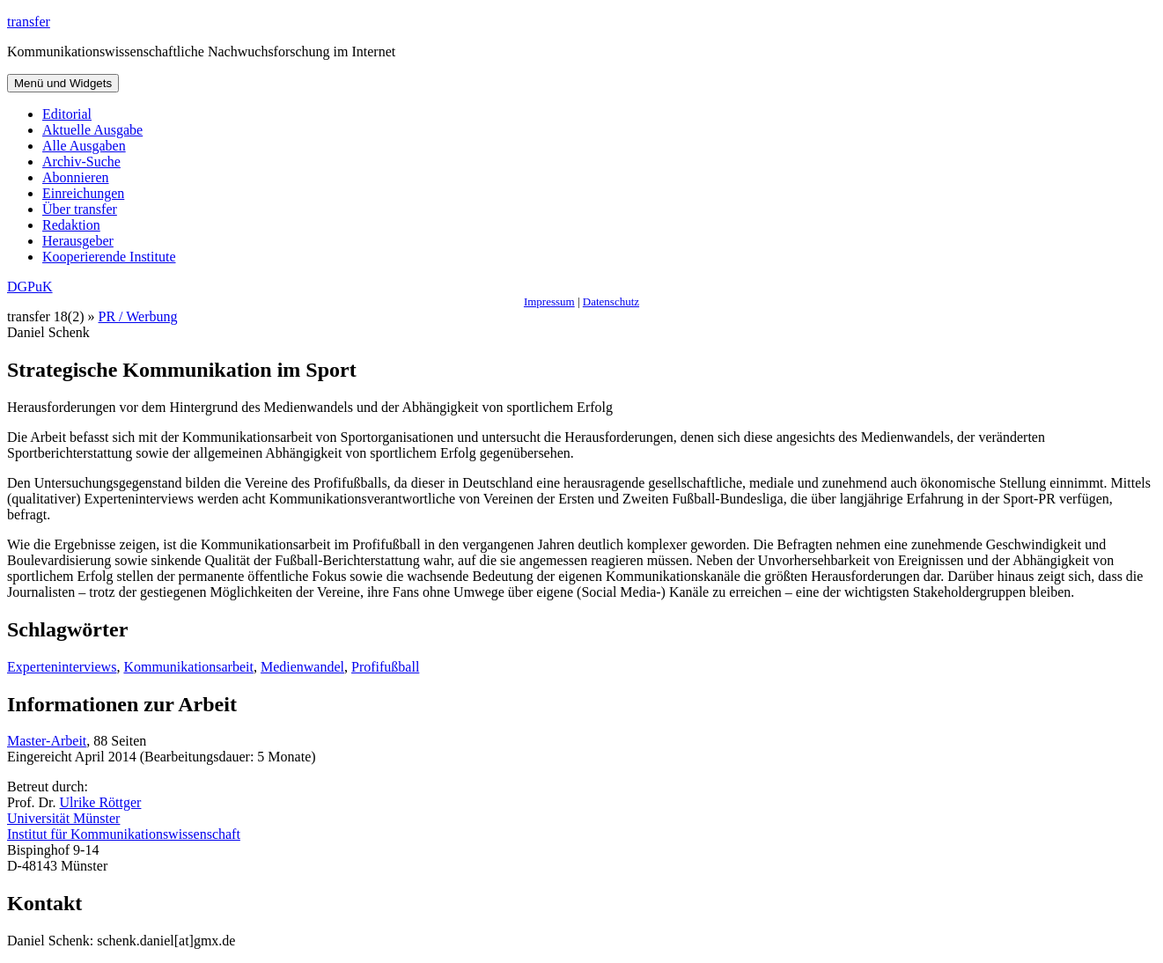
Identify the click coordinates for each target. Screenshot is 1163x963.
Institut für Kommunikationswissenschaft (123, 834)
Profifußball (385, 666)
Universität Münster (63, 818)
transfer (28, 21)
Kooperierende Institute (109, 256)
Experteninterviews (61, 666)
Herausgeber (78, 240)
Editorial (67, 114)
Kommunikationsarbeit (188, 666)
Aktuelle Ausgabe (92, 129)
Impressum (549, 301)
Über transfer (79, 209)
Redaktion (71, 224)
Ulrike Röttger (101, 802)
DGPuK (30, 286)
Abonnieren (75, 177)
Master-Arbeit (46, 740)
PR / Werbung (138, 316)
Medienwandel (302, 666)
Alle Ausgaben (84, 145)
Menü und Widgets (63, 83)
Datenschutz (611, 301)
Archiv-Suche (81, 161)
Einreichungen (83, 193)
